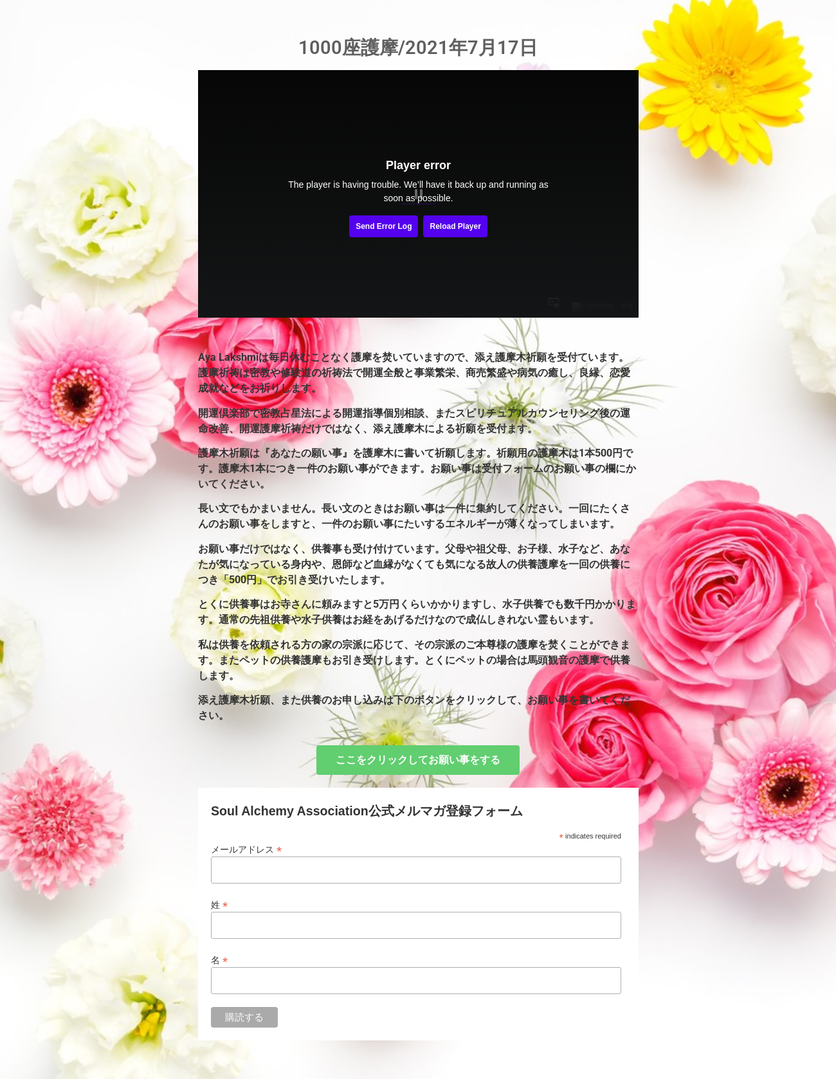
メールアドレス (246, 849)
